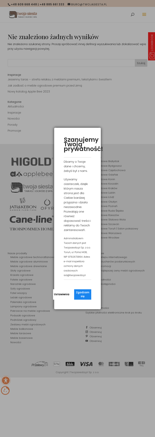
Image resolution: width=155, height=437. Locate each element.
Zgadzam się (82, 294)
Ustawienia (61, 294)
